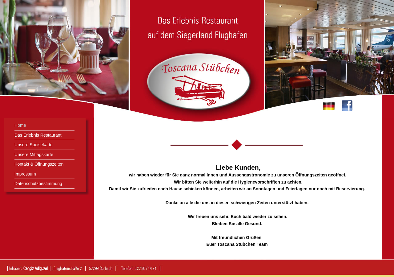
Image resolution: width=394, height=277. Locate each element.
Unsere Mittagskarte (33, 154)
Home (20, 125)
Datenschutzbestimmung (38, 183)
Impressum (25, 174)
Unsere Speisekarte (33, 144)
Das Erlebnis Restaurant (38, 135)
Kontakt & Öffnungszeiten (38, 164)
